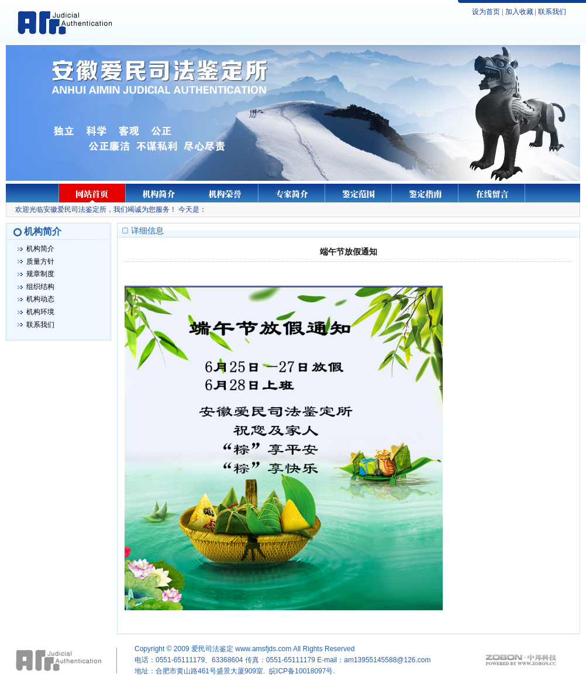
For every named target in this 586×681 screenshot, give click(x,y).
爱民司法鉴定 (212, 649)
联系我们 (552, 12)
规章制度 (40, 274)
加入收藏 (519, 12)
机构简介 (40, 249)
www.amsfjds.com (263, 649)
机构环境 (40, 312)
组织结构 (40, 287)
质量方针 (40, 261)
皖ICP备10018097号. (302, 671)
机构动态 (40, 299)
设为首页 (486, 12)
